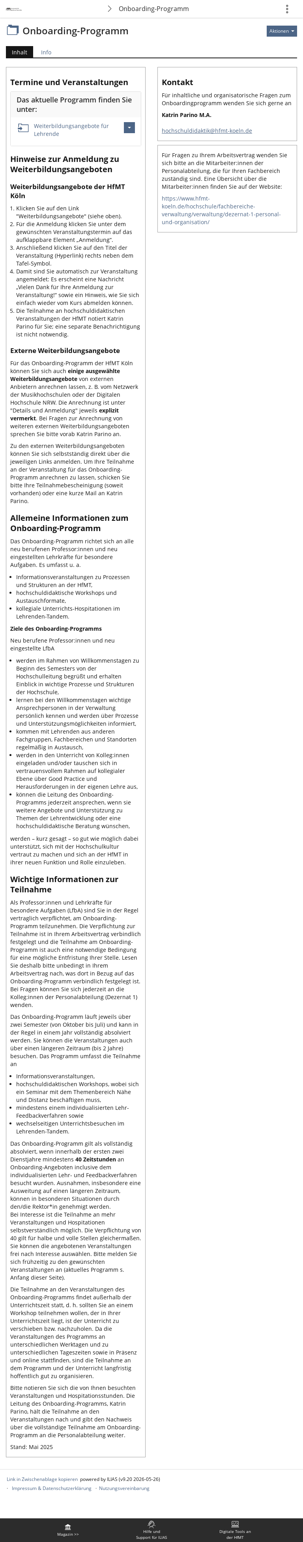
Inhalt (16, 52)
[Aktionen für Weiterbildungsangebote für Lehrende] (129, 127)
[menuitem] (68, 1530)
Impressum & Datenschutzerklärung (52, 1488)
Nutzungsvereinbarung (124, 1488)
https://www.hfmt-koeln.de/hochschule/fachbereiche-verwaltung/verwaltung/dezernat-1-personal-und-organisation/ (221, 210)
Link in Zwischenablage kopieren (42, 1479)
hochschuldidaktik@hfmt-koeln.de (207, 130)
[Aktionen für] (282, 31)
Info (46, 52)
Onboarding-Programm (154, 8)
